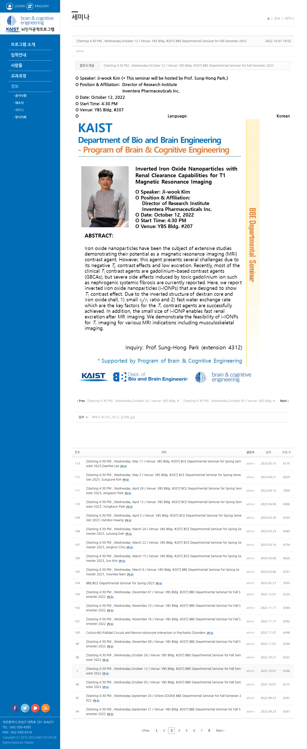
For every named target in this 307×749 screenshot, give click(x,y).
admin (80, 51)
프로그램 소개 (23, 44)
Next (220, 730)
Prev (145, 730)
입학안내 (18, 55)
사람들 (17, 65)
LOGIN (15, 6)
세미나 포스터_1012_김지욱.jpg (113, 417)
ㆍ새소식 (18, 102)
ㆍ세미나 (18, 110)
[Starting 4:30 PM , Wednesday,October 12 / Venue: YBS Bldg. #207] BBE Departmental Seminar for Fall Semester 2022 (161, 41)
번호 (77, 452)
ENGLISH (37, 6)
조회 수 (286, 452)
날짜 (268, 452)
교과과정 (18, 76)
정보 (15, 86)
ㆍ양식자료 (19, 117)
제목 (164, 452)
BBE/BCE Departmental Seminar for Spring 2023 (120, 583)
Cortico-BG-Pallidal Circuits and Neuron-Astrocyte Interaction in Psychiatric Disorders (146, 632)
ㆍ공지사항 (19, 95)
